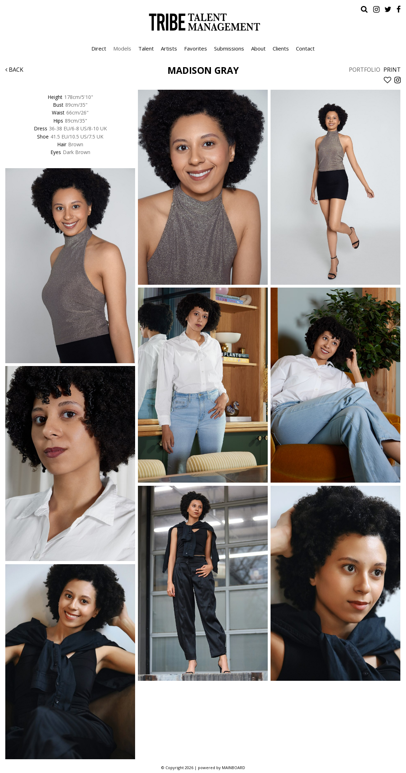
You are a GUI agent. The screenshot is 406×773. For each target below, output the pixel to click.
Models (122, 48)
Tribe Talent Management (203, 22)
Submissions (229, 48)
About (258, 48)
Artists (169, 48)
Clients (281, 48)
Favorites (195, 48)
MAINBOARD (233, 767)
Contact (305, 48)
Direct (98, 48)
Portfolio (364, 69)
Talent (146, 48)
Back (14, 69)
